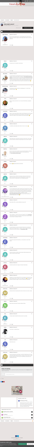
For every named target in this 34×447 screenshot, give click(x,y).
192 (5, 145)
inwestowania (30, 214)
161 (5, 120)
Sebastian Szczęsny (5, 86)
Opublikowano (13, 34)
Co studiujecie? (5, 414)
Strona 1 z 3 (11, 31)
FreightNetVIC (23, 401)
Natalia (4, 415)
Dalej (6, 31)
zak (5, 212)
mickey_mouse (5, 288)
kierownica (5, 262)
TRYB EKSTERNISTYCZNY (6, 417)
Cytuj (12, 70)
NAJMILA (5, 161)
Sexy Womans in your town (23, 400)
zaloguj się (27, 369)
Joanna (5, 98)
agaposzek (5, 136)
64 (5, 43)
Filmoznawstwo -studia (24, 229)
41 (5, 361)
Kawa (5, 313)
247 (5, 310)
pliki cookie (10, 443)
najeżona (5, 301)
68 (5, 70)
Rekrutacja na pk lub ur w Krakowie (8, 411)
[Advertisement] (17, 12)
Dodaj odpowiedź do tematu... (10, 374)
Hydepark (17, 25)
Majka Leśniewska (8, 25)
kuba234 (4, 412)
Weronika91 (5, 186)
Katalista (5, 327)
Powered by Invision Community (17, 439)
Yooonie (5, 123)
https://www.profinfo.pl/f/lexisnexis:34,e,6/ (15, 193)
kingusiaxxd (4, 418)
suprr (5, 339)
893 (5, 95)
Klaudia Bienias (5, 275)
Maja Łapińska (5, 73)
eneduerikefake (5, 111)
